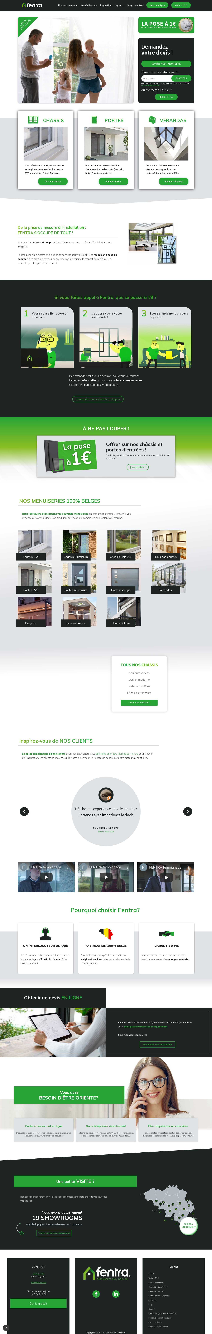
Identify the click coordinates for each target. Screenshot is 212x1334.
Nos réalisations (89, 5)
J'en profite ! (137, 467)
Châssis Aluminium (156, 1282)
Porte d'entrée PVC (156, 1291)
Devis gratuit (38, 1303)
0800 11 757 (181, 5)
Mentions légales (155, 1322)
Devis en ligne (157, 5)
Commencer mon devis (166, 63)
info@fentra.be (38, 1282)
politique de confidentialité (150, 85)
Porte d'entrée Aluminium (158, 1295)
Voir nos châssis (146, 702)
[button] (69, 5)
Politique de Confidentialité (159, 1317)
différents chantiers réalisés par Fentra (117, 753)
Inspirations (106, 5)
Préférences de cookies (158, 1326)
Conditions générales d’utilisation (162, 1313)
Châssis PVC (153, 1278)
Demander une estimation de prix (98, 399)
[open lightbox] (46, 877)
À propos (119, 5)
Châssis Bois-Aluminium (158, 1287)
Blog (129, 5)
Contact (139, 5)
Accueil (151, 1273)
